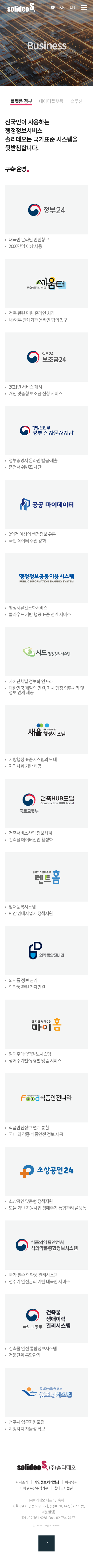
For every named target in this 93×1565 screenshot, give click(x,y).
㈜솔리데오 (46, 1465)
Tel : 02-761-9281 (35, 1517)
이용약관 (71, 1482)
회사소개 (22, 1482)
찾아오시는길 (63, 1488)
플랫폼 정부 (21, 101)
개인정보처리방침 (46, 1482)
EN (72, 7)
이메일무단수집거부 (34, 1488)
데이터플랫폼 (51, 101)
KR (61, 7)
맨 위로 (46, 1543)
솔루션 (76, 101)
